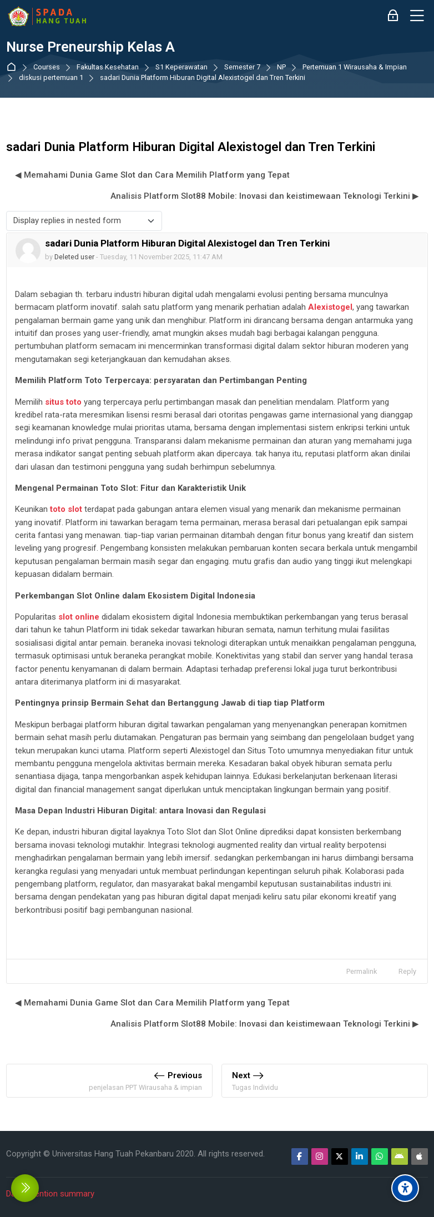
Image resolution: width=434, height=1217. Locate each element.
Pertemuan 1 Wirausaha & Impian (354, 67)
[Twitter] (339, 1156)
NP (281, 67)
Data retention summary (50, 1194)
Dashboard (13, 67)
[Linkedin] (359, 1156)
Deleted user (74, 257)
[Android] (399, 1156)
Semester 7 (242, 67)
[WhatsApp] (379, 1156)
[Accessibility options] (405, 1188)
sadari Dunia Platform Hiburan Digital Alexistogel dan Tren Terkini (202, 78)
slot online (78, 617)
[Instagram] (319, 1156)
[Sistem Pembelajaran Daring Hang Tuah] (46, 16)
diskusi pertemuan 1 (51, 78)
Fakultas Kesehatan (108, 67)
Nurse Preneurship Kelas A (90, 47)
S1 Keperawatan (181, 67)
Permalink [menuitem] (361, 971)
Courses (46, 67)
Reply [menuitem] (407, 971)
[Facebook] (299, 1156)
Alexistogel (330, 307)
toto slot (66, 509)
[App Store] (419, 1156)
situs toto (63, 402)
